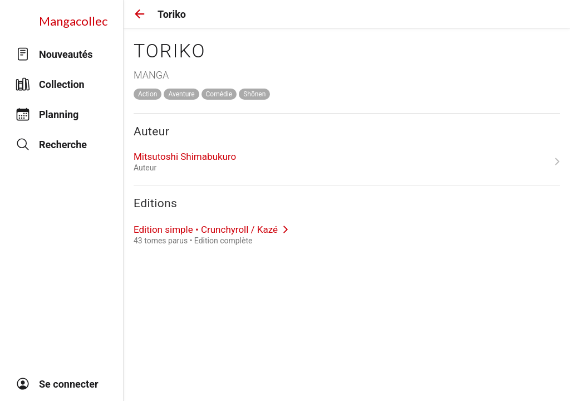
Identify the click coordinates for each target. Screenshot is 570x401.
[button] (140, 14)
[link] (347, 161)
